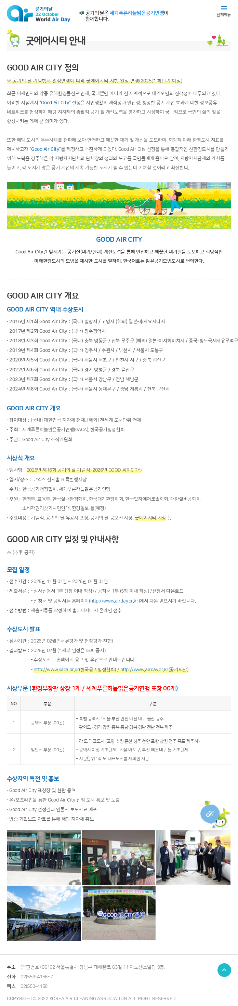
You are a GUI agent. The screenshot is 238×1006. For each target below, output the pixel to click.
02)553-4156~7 (37, 976)
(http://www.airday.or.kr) (114, 601)
